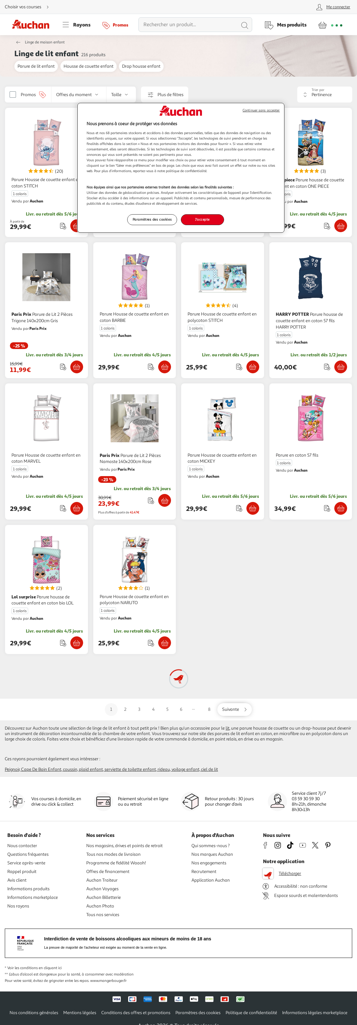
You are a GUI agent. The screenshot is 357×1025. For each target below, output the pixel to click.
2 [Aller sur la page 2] (125, 709)
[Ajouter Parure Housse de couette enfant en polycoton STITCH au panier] (252, 367)
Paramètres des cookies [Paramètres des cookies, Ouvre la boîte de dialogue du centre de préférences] (152, 219)
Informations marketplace (32, 897)
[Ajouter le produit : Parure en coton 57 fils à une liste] (327, 508)
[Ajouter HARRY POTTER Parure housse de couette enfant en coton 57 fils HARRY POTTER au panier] (340, 367)
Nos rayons (18, 906)
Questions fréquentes (28, 854)
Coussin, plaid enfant (83, 769)
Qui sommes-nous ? (210, 845)
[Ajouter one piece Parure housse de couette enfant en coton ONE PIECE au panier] (340, 225)
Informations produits (28, 889)
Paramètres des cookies (198, 1012)
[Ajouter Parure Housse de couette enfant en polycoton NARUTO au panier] (164, 642)
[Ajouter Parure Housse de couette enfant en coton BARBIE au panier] (164, 367)
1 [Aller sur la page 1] (111, 709)
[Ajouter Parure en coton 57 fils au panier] (340, 508)
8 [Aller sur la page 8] (209, 709)
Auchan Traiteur (102, 880)
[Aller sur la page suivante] (234, 709)
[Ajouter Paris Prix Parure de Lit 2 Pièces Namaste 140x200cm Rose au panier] (164, 500)
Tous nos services (102, 914)
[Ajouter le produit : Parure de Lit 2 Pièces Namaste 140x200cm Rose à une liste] (151, 500)
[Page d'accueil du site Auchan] (33, 25)
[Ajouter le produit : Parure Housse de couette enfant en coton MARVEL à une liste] (63, 508)
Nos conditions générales (34, 1012)
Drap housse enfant (141, 66)
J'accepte (202, 219)
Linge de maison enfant (45, 42)
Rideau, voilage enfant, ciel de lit (188, 769)
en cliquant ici (50, 968)
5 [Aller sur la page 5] (167, 709)
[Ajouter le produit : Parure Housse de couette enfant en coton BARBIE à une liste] (151, 366)
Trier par (318, 90)
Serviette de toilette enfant (130, 769)
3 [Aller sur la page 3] (139, 709)
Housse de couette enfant (88, 66)
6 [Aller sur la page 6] (181, 709)
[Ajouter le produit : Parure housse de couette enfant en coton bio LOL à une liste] (63, 643)
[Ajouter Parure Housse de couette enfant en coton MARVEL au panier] (76, 508)
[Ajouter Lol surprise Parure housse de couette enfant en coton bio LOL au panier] (76, 642)
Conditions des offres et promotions (135, 1012)
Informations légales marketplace (314, 1012)
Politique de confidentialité (251, 1012)
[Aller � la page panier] (330, 25)
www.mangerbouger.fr (108, 980)
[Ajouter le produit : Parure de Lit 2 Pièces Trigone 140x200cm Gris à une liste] (63, 366)
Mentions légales (79, 1012)
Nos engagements (208, 863)
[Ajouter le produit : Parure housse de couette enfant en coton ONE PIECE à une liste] (327, 226)
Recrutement (203, 871)
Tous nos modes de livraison (113, 854)
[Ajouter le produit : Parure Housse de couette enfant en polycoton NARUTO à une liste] (151, 643)
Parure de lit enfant (36, 66)
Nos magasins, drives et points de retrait (124, 845)
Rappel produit (21, 871)
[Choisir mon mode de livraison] (29, 7)
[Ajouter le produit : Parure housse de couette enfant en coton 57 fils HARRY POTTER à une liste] (327, 366)
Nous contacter (22, 845)
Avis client (17, 880)
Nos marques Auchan (212, 854)
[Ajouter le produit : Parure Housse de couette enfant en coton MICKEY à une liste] (239, 508)
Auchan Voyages (102, 889)
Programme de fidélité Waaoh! (116, 863)
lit (227, 728)
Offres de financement (107, 871)
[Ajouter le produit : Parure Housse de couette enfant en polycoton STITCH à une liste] (239, 366)
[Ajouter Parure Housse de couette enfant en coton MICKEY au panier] (252, 508)
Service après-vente (26, 863)
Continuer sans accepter (261, 110)
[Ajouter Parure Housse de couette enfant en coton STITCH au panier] (76, 225)
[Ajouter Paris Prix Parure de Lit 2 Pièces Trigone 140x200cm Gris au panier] (76, 367)
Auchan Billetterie (103, 897)
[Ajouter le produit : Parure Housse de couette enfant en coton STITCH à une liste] (63, 226)
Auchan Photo (100, 906)
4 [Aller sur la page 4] (153, 709)
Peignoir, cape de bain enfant (33, 769)
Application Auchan (210, 880)
